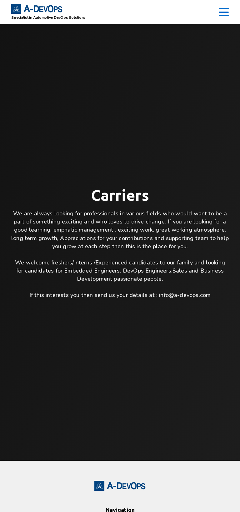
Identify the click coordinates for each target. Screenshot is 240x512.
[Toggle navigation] (224, 12)
